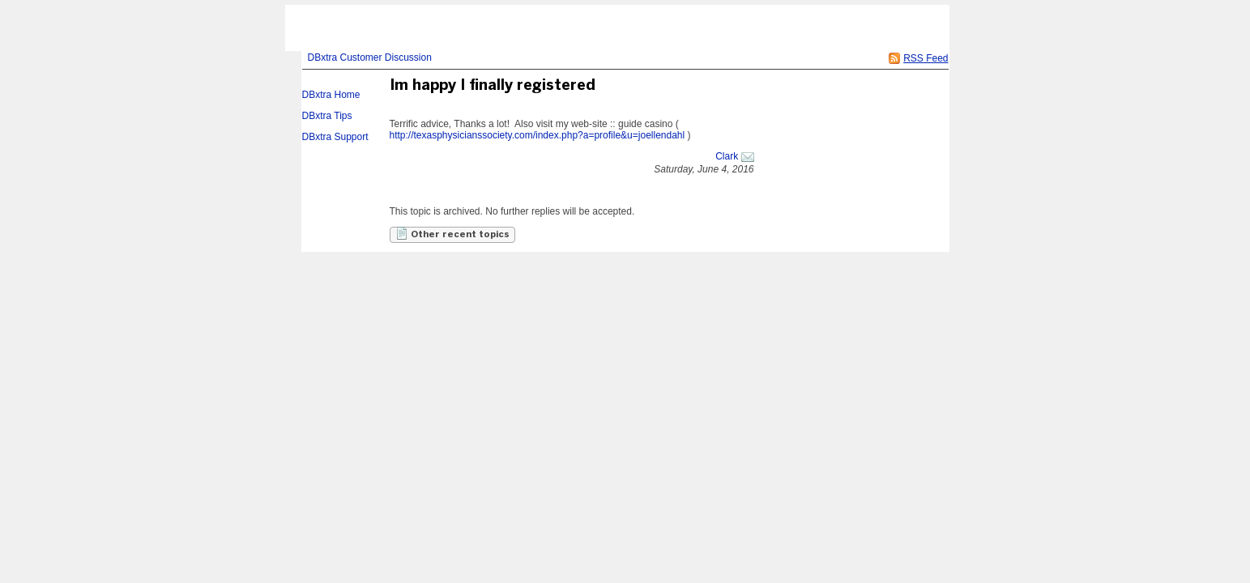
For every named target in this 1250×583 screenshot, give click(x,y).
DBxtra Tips (327, 115)
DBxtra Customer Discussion (370, 57)
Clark (726, 156)
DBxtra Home (331, 94)
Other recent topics (452, 233)
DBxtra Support (335, 137)
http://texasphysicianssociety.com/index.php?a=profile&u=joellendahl (537, 135)
